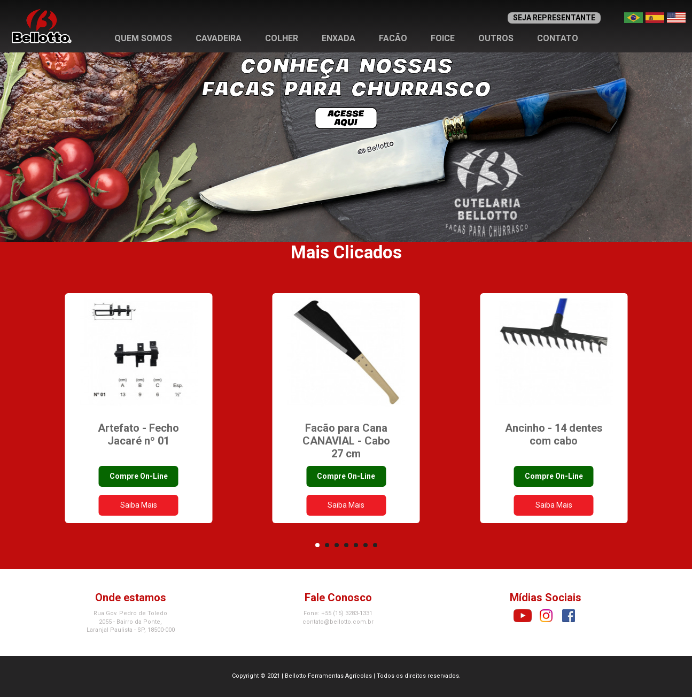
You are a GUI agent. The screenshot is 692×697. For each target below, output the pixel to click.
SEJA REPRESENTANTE (554, 17)
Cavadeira (219, 38)
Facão (393, 38)
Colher (281, 38)
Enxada (338, 38)
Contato (557, 38)
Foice (443, 38)
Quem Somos (143, 38)
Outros (496, 38)
